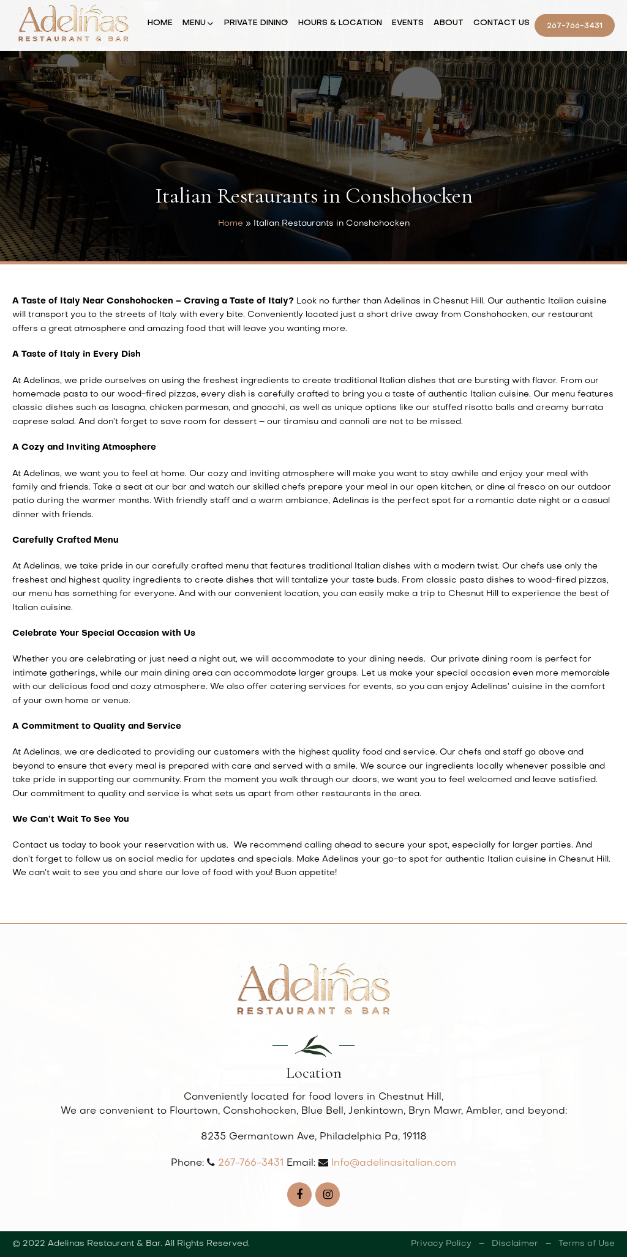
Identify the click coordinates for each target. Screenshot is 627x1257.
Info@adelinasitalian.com (393, 1163)
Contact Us (501, 23)
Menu (194, 23)
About (449, 23)
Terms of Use (586, 1244)
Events (408, 23)
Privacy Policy (441, 1244)
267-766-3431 (575, 26)
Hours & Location (340, 23)
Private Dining (256, 23)
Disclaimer (515, 1244)
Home (160, 23)
